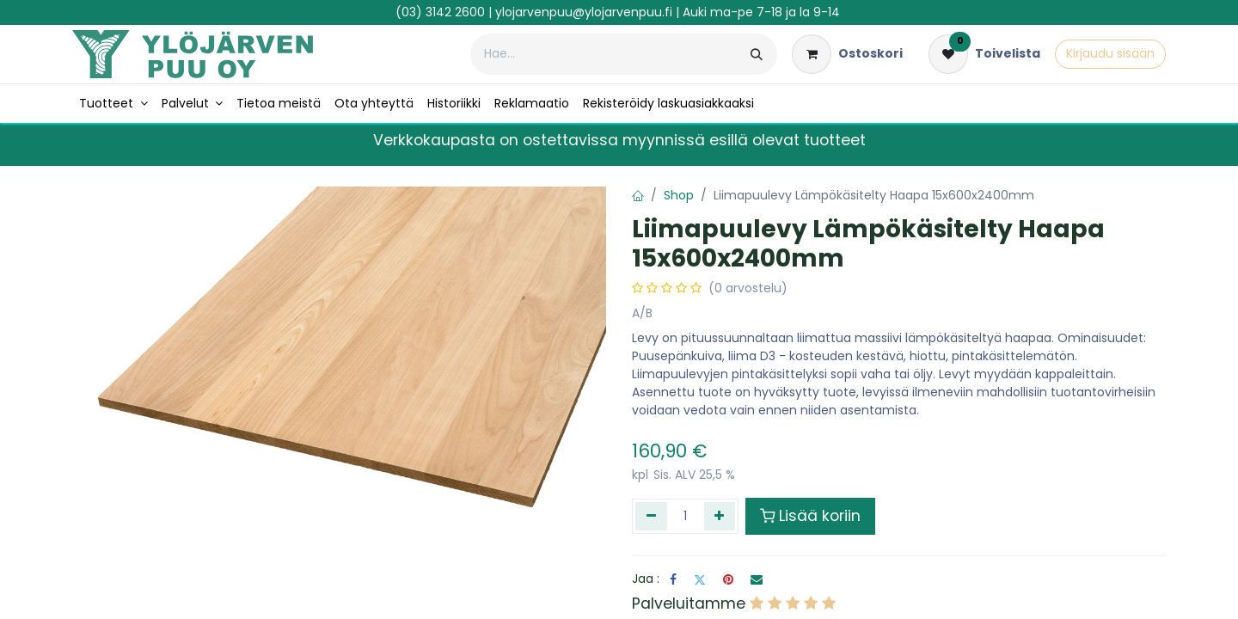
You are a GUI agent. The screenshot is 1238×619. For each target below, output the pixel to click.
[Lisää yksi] (720, 516)
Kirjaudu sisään (1110, 53)
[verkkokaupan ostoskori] (847, 54)
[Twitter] (700, 579)
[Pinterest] (728, 579)
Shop (679, 195)
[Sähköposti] (757, 579)
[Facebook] (673, 579)
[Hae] (756, 54)
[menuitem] (113, 104)
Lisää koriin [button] (810, 516)
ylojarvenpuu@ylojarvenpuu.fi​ (583, 12)
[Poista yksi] (651, 516)
